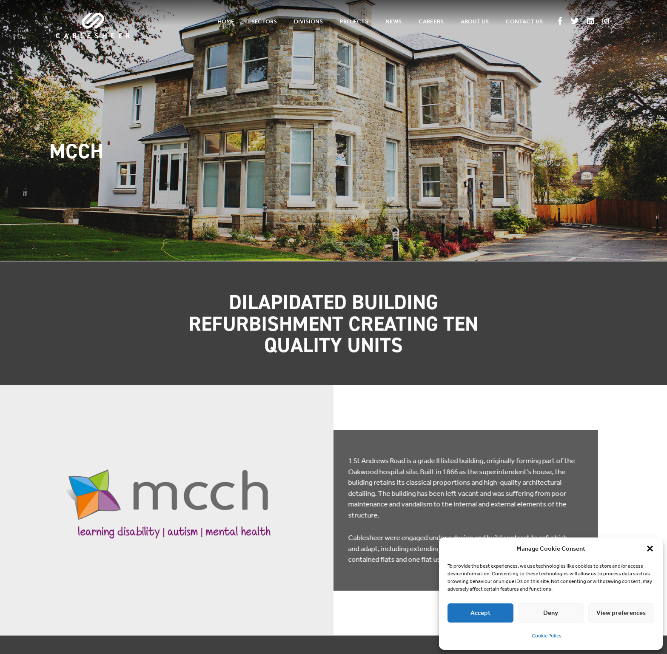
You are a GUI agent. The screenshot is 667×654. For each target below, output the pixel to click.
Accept (480, 613)
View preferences (621, 613)
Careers (431, 21)
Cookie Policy (547, 636)
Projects (354, 21)
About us (475, 21)
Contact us (524, 21)
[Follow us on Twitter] (575, 21)
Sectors (264, 21)
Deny (550, 613)
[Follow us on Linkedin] (590, 21)
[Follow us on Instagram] (605, 21)
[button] (650, 548)
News (393, 21)
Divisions (308, 21)
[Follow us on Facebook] (560, 21)
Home (225, 21)
